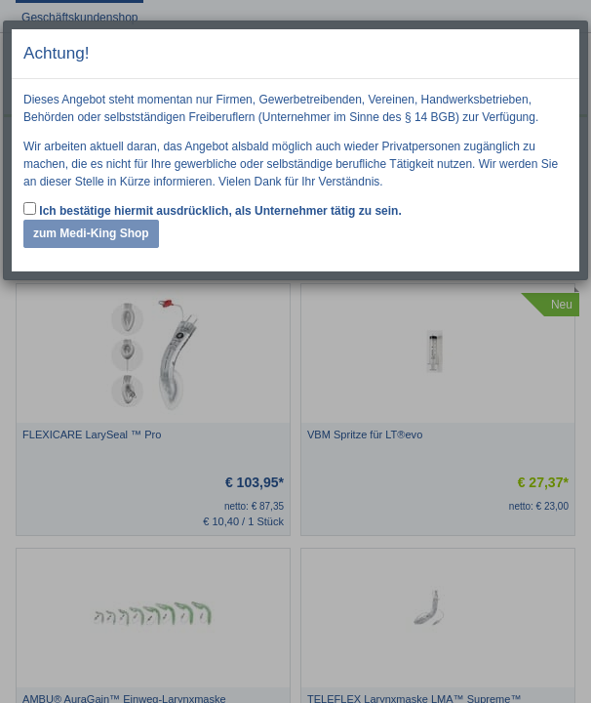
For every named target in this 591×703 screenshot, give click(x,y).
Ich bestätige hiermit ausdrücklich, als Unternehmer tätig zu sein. (212, 210)
